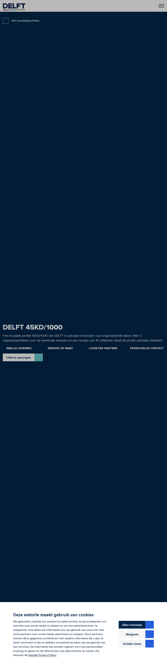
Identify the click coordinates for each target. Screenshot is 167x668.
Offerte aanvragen (24, 357)
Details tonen (138, 643)
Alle (21, 21)
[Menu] (161, 5)
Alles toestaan (138, 625)
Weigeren (140, 634)
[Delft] (14, 6)
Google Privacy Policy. (42, 655)
